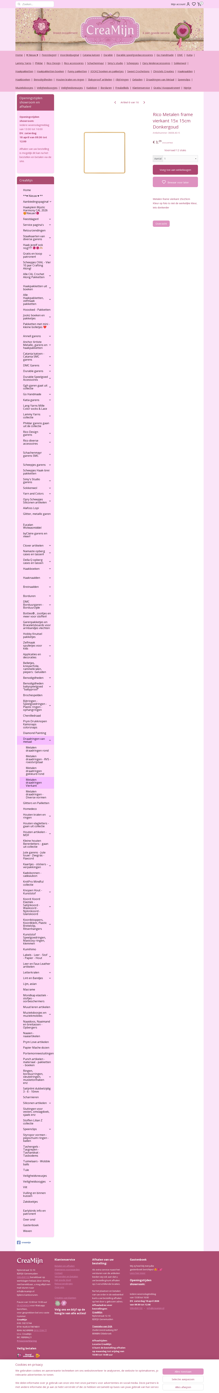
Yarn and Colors (37, 493)
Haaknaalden (185, 71)
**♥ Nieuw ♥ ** (33, 196)
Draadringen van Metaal (160, 79)
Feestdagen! (49, 55)
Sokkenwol (180, 63)
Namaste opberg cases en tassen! (37, 552)
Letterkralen (37, 972)
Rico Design (53, 63)
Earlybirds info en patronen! (34, 1212)
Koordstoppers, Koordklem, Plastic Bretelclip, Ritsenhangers (37, 924)
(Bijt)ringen (122, 79)
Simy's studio (115, 63)
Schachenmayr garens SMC (37, 454)
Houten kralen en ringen (70, 79)
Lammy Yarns (23, 63)
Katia (189, 55)
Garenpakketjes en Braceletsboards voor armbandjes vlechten (37, 625)
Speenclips (184, 79)
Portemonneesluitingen (38, 1053)
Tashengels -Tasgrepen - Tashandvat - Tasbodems (31, 1151)
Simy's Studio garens (37, 480)
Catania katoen (91, 55)
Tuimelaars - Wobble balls (36, 1162)
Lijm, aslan (30, 984)
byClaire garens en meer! (35, 535)
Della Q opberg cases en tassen (37, 561)
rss (126, 1387)
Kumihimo (29, 949)
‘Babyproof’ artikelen (100, 79)
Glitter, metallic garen (37, 514)
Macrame (29, 989)
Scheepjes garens (37, 465)
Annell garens (37, 336)
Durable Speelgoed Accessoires (37, 378)
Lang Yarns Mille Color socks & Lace (35, 407)
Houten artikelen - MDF (37, 833)
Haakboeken (22, 79)
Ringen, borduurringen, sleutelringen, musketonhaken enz (37, 1077)
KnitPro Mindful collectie (33, 883)
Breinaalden (37, 587)
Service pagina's (37, 225)
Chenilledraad (32, 715)
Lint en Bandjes (37, 978)
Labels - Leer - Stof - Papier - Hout (37, 956)
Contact (58, 1273)
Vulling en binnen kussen (34, 1194)
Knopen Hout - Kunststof (37, 891)
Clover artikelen (37, 545)
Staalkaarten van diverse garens (37, 237)
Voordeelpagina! (69, 55)
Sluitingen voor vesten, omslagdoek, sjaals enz (36, 1112)
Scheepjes (133, 63)
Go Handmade (165, 55)
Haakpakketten (24, 71)
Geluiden (137, 79)
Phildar (39, 63)
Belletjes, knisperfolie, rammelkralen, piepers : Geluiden (34, 667)
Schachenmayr (95, 63)
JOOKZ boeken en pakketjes (107, 71)
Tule (26, 1170)
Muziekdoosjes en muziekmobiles (37, 1014)
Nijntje (187, 87)
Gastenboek (31, 1225)
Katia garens (37, 400)
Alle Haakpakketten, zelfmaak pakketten (37, 299)
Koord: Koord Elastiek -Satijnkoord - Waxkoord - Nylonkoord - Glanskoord (37, 906)
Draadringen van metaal (37, 740)
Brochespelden (32, 695)
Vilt (25, 1187)
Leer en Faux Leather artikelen (36, 965)
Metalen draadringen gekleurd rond (35, 771)
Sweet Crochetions (138, 71)
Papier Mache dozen (36, 1047)
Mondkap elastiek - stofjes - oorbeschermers (35, 998)
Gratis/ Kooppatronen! (166, 87)
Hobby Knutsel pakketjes (32, 635)
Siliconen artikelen (37, 1103)
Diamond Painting (34, 733)
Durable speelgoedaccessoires (134, 55)
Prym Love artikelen (36, 1042)
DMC (180, 55)
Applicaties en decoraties (37, 655)
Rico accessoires (74, 63)
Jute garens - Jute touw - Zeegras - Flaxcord (34, 855)
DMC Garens (37, 365)
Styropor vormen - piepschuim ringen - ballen (36, 1138)
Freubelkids (122, 87)
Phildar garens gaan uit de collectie (36, 424)
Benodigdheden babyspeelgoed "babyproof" (37, 686)
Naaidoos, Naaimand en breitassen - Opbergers (36, 1024)
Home (19, 55)
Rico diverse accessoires (37, 442)
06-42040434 (23, 1305)
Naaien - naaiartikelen (31, 1034)
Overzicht (161, 223)
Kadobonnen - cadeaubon (32, 874)
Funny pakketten (77, 71)
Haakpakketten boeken (50, 71)
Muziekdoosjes (24, 87)
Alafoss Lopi (31, 508)
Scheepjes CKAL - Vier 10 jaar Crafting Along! (37, 265)
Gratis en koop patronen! (37, 255)
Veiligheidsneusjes (72, 87)
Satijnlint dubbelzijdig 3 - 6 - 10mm (37, 1090)
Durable (108, 55)
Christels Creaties (163, 71)
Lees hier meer (137, 1273)
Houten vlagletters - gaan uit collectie (36, 824)
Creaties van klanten (65, 1297)
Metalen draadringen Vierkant (34, 783)
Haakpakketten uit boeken (37, 287)
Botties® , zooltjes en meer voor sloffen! (37, 614)
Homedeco (30, 809)
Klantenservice (141, 87)
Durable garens (37, 371)
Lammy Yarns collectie (37, 415)
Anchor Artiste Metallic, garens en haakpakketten (37, 345)
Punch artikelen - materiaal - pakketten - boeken (37, 1062)
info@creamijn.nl (155, 1308)
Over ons (59, 1287)
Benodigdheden (43, 79)
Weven (27, 1231)
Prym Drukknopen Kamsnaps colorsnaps (35, 724)
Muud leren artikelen (36, 1007)
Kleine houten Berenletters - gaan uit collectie (35, 844)
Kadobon (91, 87)
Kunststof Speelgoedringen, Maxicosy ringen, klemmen (34, 939)
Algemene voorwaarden (67, 1269)
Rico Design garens (37, 433)
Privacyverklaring (27, 1340)
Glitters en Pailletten (36, 803)
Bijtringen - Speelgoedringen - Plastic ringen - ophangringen (37, 705)
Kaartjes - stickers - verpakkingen (37, 865)
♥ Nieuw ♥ (32, 55)
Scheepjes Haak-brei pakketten (36, 471)
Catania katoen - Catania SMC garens (37, 356)
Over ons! (29, 1219)
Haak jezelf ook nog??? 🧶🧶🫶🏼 (33, 246)
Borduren (106, 87)
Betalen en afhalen (65, 1265)
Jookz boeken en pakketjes (37, 316)
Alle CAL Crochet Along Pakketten (37, 275)
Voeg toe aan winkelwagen (175, 169)
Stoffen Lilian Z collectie (32, 1121)
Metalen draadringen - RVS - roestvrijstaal (38, 759)
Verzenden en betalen (66, 1276)
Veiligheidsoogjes (47, 87)
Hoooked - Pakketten (36, 310)
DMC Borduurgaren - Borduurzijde (37, 604)
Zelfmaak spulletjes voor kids (37, 645)
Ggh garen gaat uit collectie (37, 387)
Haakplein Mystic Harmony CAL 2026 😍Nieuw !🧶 (35, 210)
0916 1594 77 (40, 1330)
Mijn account (180, 4)
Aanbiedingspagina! (37, 201)
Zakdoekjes (30, 1201)
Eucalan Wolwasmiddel (32, 526)
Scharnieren (31, 1097)
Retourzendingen (34, 230)
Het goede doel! (63, 1280)
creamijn (24, 1242)
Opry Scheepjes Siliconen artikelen (37, 500)
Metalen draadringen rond (37, 749)
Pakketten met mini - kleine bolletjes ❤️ (36, 325)
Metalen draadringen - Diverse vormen (36, 794)
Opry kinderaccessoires (156, 63)
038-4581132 (23, 1277)
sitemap (118, 1387)
